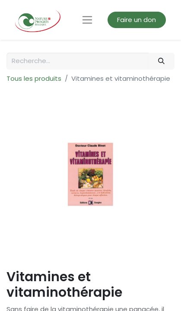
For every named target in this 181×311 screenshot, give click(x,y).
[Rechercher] (162, 61)
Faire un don (136, 19)
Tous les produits (33, 78)
